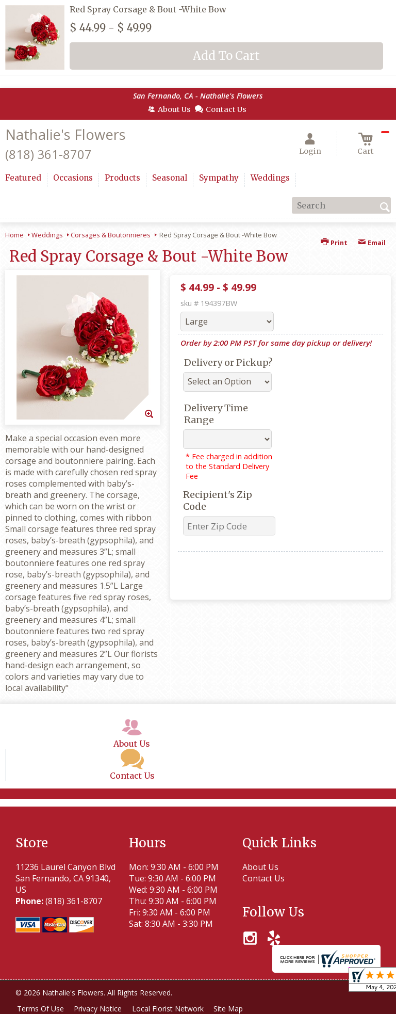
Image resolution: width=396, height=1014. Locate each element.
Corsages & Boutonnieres (111, 234)
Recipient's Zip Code (217, 500)
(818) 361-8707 (48, 154)
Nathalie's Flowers (65, 134)
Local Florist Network (173, 1008)
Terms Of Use (41, 1008)
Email (372, 242)
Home (14, 234)
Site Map (236, 1008)
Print (334, 242)
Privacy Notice (101, 1008)
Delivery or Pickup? (228, 362)
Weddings (47, 234)
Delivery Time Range (216, 414)
